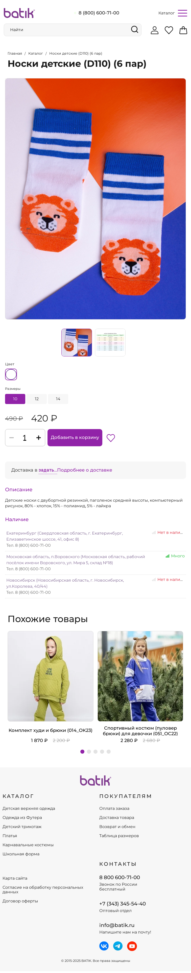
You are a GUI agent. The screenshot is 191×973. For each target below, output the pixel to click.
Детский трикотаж (22, 828)
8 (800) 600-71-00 (99, 13)
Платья (10, 837)
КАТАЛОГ (18, 798)
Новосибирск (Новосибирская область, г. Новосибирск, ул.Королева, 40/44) (65, 585)
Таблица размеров (119, 837)
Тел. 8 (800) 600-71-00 (28, 547)
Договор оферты (20, 903)
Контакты (118, 866)
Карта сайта (15, 880)
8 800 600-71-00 (119, 879)
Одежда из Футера (22, 819)
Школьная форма (21, 856)
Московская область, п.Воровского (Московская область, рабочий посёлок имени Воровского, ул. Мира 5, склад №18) (75, 561)
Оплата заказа (114, 810)
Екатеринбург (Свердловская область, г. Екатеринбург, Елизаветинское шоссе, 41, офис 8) (64, 538)
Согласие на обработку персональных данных (43, 891)
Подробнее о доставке (84, 472)
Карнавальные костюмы (28, 846)
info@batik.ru (117, 927)
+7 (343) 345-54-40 (122, 905)
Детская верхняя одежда (29, 810)
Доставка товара (116, 819)
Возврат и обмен (117, 828)
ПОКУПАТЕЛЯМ (125, 798)
